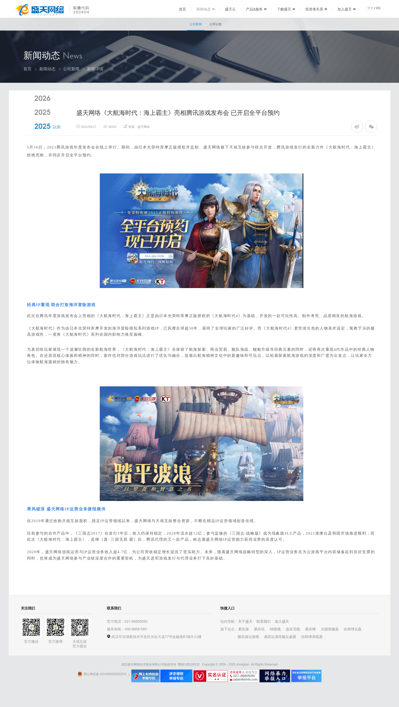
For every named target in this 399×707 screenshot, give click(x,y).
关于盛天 (245, 634)
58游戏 (275, 642)
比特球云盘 (353, 642)
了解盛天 (286, 9)
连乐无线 (293, 642)
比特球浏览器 (312, 649)
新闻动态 (205, 9)
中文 (370, 8)
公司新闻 (196, 24)
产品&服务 (256, 9)
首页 (182, 9)
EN (378, 8)
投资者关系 (316, 9)
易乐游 (243, 642)
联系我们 (263, 634)
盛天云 (230, 9)
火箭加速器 (330, 642)
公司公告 (215, 24)
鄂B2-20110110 (188, 677)
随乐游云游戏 (248, 649)
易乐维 (310, 642)
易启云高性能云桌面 (280, 649)
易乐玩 (259, 642)
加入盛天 (346, 9)
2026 (42, 113)
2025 (42, 127)
